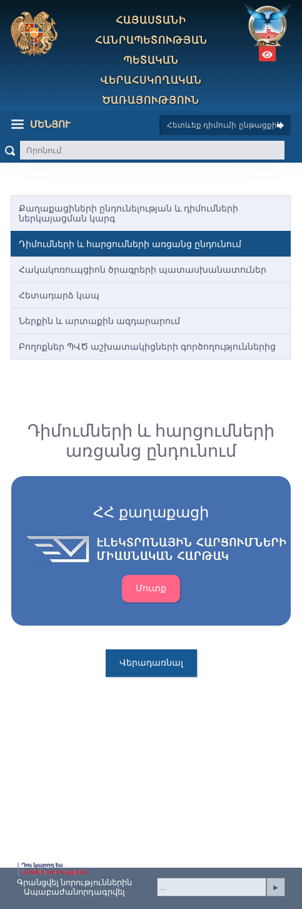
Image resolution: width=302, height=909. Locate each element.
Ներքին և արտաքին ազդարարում (99, 321)
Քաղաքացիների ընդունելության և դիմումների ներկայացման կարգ (128, 213)
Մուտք (151, 588)
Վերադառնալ (151, 663)
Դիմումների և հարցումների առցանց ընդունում (130, 244)
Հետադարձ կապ (59, 295)
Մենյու (40, 124)
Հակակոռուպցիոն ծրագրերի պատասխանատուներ (142, 270)
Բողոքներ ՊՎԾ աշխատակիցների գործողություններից (147, 347)
